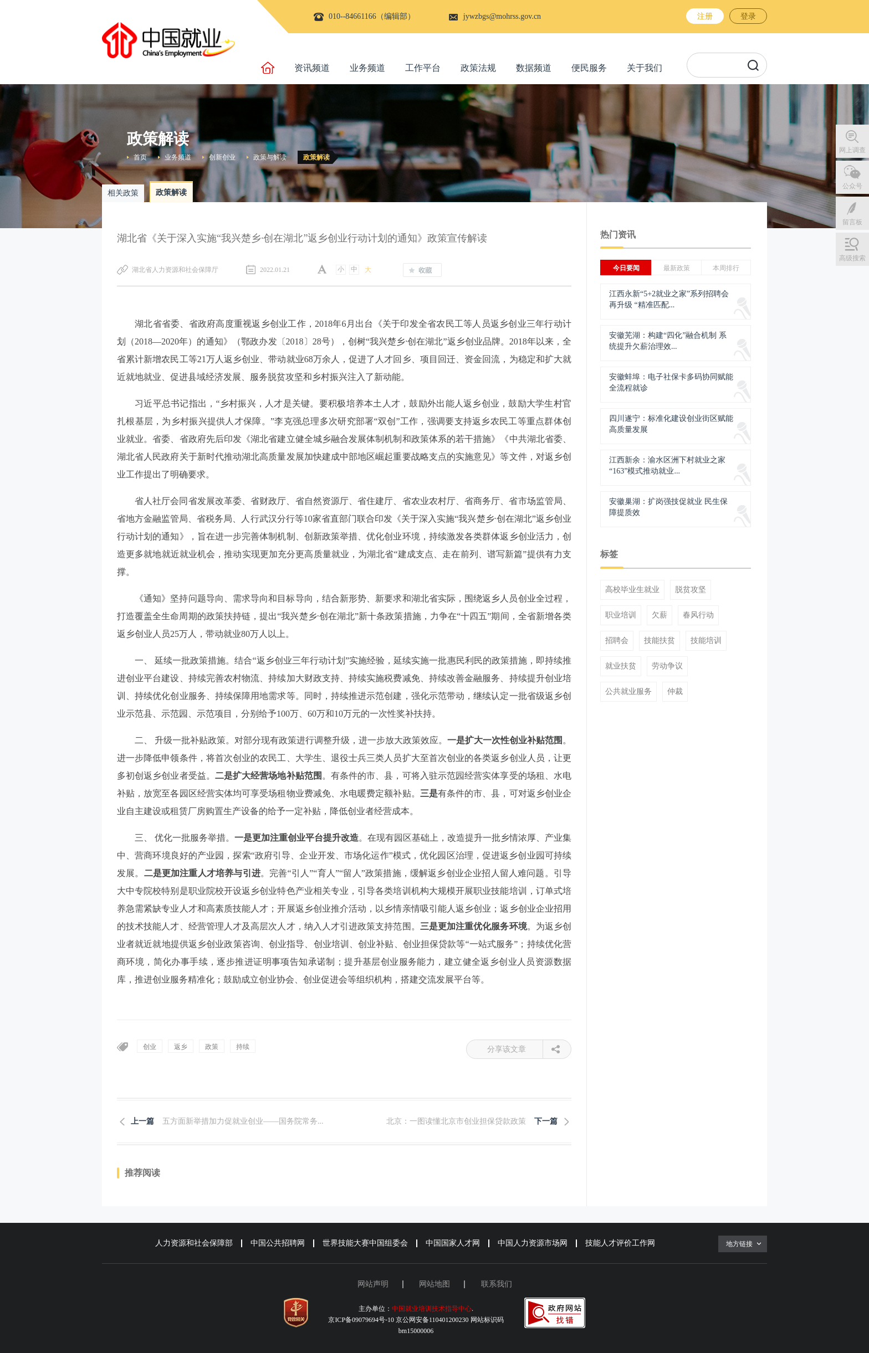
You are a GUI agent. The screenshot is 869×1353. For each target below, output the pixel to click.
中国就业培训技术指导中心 (432, 1309)
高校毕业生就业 (632, 590)
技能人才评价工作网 (620, 1243)
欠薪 (659, 615)
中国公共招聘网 (278, 1243)
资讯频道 (312, 68)
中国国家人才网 (453, 1243)
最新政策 (676, 268)
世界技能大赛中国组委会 (365, 1243)
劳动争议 (667, 666)
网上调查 (852, 150)
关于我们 (644, 68)
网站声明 (373, 1284)
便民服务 (589, 68)
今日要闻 (626, 268)
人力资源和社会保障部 (194, 1243)
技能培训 (706, 641)
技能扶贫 (659, 641)
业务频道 (367, 68)
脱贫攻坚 (690, 590)
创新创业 (222, 157)
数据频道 (533, 68)
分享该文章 (515, 1049)
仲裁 (675, 692)
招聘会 (616, 641)
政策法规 (478, 68)
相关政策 (123, 193)
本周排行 (726, 268)
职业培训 (620, 615)
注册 (705, 16)
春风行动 (698, 615)
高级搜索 (852, 258)
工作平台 (423, 68)
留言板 (852, 222)
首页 (140, 157)
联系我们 (496, 1284)
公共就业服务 (628, 692)
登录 (748, 16)
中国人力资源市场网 (533, 1243)
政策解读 (316, 157)
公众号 (852, 186)
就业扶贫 (620, 666)
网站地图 (434, 1284)
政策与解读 (270, 157)
